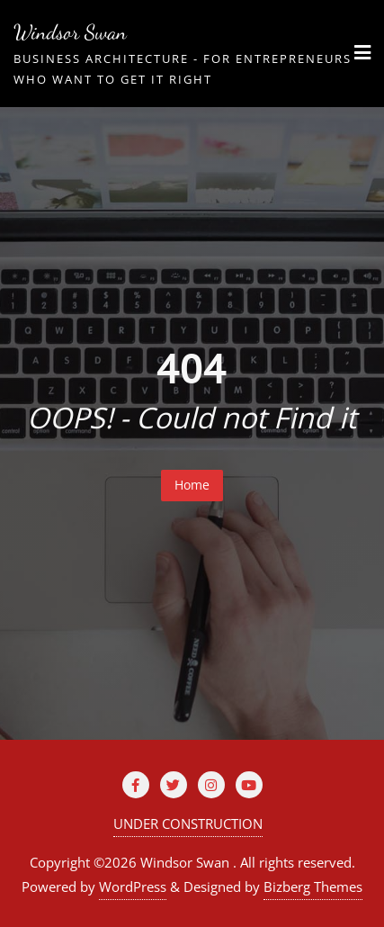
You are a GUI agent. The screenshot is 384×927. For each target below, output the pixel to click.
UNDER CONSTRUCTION (188, 823)
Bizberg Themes (312, 887)
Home (192, 484)
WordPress (132, 887)
